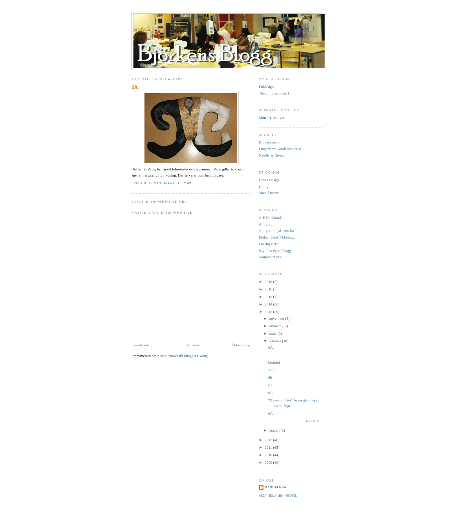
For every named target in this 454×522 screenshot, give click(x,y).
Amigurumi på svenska (276, 230)
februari (275, 341)
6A (270, 347)
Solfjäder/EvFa (270, 257)
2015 (269, 296)
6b (270, 377)
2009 (269, 462)
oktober (275, 326)
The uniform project (274, 93)
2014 (269, 304)
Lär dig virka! (269, 244)
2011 (269, 447)
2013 (269, 312)
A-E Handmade (270, 217)
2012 (269, 440)
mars (273, 333)
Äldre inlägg (240, 345)
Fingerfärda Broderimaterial (280, 149)
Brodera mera (269, 142)
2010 (269, 455)
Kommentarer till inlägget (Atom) (182, 356)
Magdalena (165, 183)
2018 (269, 281)
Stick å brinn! (269, 193)
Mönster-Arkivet (271, 117)
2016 (269, 289)
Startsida (192, 345)
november (277, 318)
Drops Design (269, 180)
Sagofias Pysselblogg (275, 250)
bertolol (274, 362)
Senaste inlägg (142, 345)
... (291, 355)
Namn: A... (295, 421)
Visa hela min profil (278, 495)
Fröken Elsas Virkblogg (276, 237)
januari (275, 430)
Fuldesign (266, 86)
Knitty (263, 186)
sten (271, 370)
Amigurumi (268, 224)
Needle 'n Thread (272, 155)
